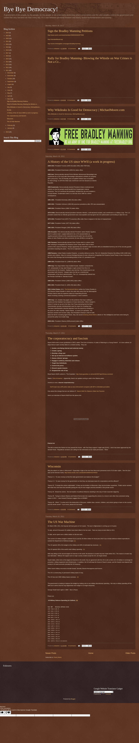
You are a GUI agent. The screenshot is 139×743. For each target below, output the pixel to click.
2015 (7, 59)
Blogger (73, 699)
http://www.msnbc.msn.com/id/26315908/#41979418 (81, 472)
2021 (7, 41)
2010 (7, 132)
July (8, 87)
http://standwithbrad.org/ (55, 39)
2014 (7, 61)
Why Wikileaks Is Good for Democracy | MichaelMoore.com (86, 110)
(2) (78, 577)
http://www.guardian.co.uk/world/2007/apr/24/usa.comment (94, 374)
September (10, 81)
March (9, 99)
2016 (7, 56)
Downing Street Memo (90, 315)
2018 (7, 50)
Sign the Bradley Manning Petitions (70, 31)
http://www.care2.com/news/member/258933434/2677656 (66, 35)
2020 (7, 44)
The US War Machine (61, 521)
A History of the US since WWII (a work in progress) (81, 161)
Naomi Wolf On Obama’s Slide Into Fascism (90, 391)
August (9, 84)
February (10, 125)
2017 (7, 53)
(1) (75, 541)
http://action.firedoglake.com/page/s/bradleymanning (64, 43)
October (9, 78)
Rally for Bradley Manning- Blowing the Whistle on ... (22, 104)
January (9, 128)
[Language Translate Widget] (103, 692)
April (8, 96)
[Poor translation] (7, 712)
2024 (7, 32)
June (9, 90)
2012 (7, 67)
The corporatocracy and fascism (68, 338)
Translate (106, 694)
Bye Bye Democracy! (31, 9)
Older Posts (130, 653)
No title (9, 110)
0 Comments (72, 48)
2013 (7, 64)
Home (90, 653)
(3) (77, 600)
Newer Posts (50, 653)
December (10, 73)
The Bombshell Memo (71, 289)
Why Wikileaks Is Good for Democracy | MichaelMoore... (24, 107)
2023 (7, 35)
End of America (57, 378)
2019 (7, 47)
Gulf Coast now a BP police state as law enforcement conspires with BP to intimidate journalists (80, 387)
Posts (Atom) (57, 657)
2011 (7, 70)
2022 (7, 38)
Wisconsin (54, 466)
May (8, 93)
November (10, 75)
